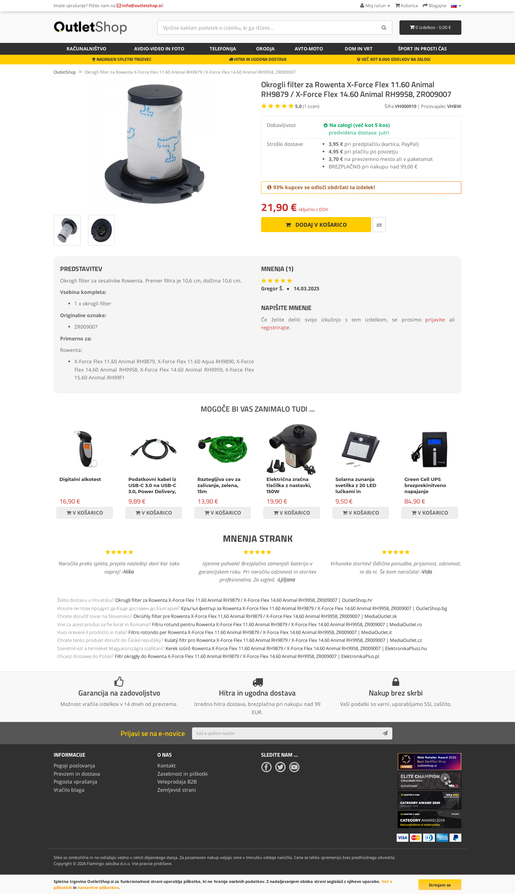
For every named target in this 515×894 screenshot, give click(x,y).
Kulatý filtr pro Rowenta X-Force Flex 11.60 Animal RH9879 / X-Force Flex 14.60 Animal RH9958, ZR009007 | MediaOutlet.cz (293, 640)
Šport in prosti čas (422, 48)
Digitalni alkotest (80, 479)
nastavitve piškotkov (98, 887)
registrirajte (275, 327)
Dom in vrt (359, 48)
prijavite (435, 319)
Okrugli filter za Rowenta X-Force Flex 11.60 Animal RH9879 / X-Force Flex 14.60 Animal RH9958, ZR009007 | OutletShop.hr (243, 600)
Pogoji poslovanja (74, 765)
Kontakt (166, 765)
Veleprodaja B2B (177, 781)
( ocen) (307, 106)
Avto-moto (309, 48)
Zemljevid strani (176, 789)
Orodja (265, 48)
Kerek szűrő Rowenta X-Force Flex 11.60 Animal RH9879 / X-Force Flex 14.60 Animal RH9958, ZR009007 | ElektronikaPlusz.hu (296, 648)
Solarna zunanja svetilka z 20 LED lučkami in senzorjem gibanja (358, 488)
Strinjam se (440, 885)
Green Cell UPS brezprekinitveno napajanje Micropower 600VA (427, 488)
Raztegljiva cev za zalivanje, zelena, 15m (219, 485)
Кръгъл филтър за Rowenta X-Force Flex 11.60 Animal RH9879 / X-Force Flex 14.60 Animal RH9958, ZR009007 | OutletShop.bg (314, 608)
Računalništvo (86, 48)
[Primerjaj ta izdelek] (379, 224)
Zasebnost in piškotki (182, 773)
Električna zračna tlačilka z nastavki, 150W (288, 485)
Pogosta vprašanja (75, 781)
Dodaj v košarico (316, 224)
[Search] (384, 27)
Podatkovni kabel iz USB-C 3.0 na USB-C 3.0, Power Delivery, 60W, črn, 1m (152, 488)
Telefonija (223, 48)
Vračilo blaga (69, 789)
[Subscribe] (385, 733)
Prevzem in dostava (77, 773)
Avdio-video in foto (159, 48)
